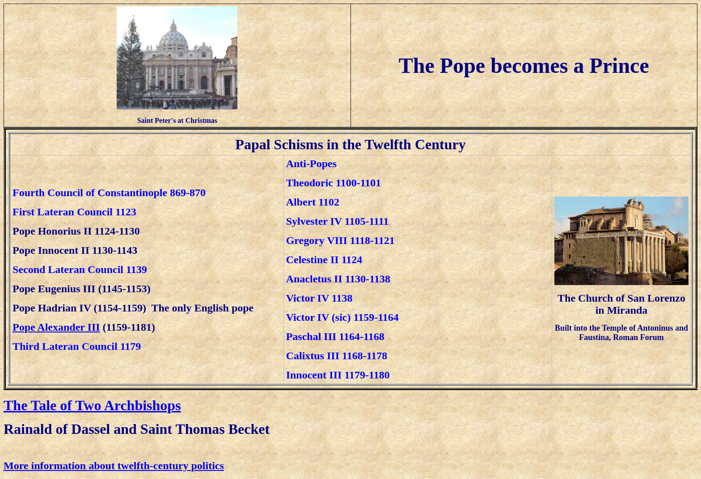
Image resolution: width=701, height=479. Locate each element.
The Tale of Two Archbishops (92, 405)
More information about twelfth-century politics (114, 465)
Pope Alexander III (56, 327)
